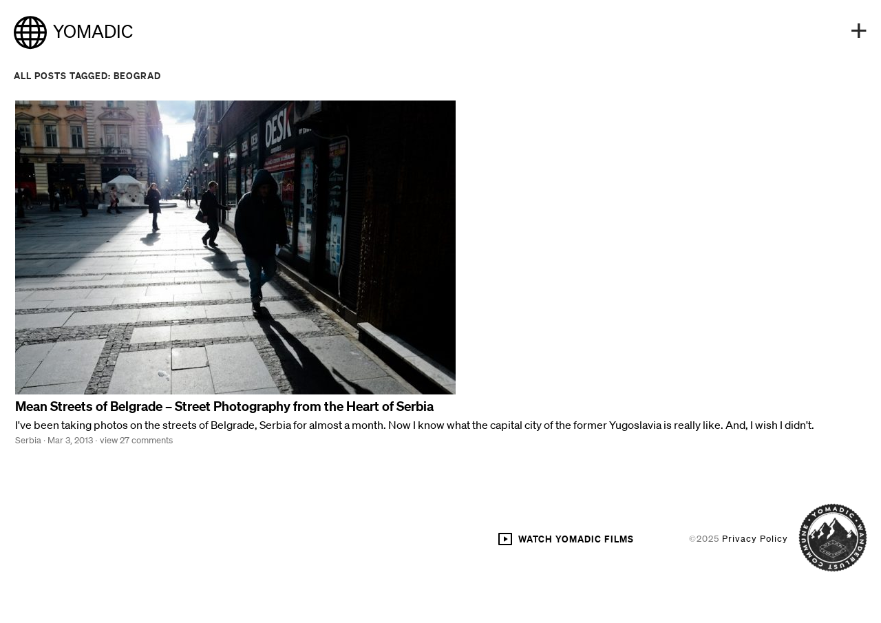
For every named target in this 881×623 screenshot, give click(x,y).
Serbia (28, 440)
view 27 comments (136, 440)
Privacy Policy (755, 539)
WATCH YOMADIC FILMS (565, 539)
